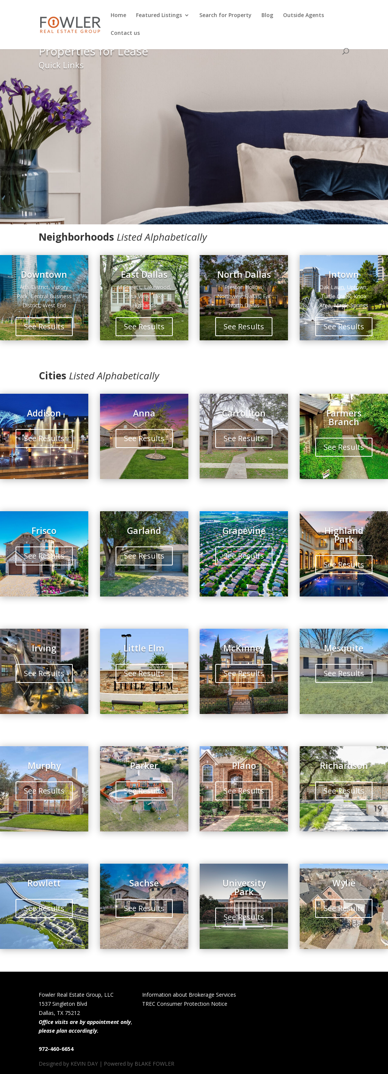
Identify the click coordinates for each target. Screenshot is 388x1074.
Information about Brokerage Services (189, 994)
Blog (267, 16)
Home (118, 16)
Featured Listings (159, 16)
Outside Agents (303, 16)
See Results (44, 326)
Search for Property (225, 16)
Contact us (125, 33)
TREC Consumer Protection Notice (184, 1003)
